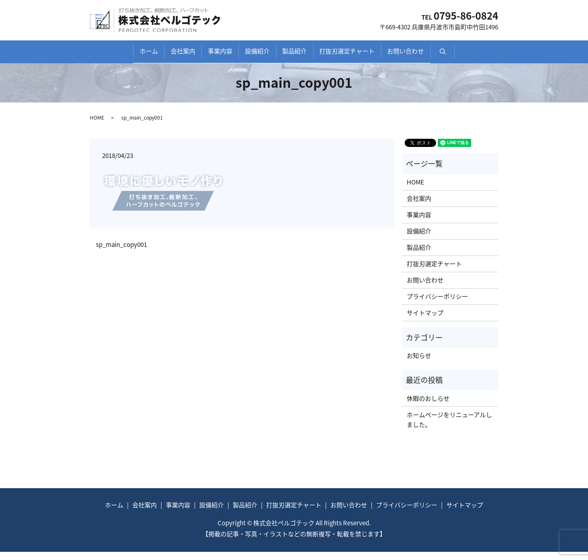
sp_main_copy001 (121, 253)
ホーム (113, 55)
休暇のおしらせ (428, 406)
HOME (97, 125)
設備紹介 (257, 55)
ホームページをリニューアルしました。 (449, 427)
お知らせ (419, 363)
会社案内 (159, 55)
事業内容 (208, 55)
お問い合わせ (441, 55)
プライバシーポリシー (437, 304)
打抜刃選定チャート (370, 55)
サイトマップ (425, 320)
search (490, 60)
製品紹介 (306, 55)
